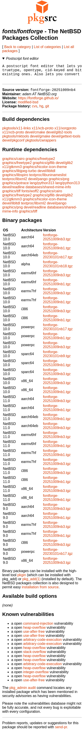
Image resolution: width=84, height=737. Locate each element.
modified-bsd (28, 106)
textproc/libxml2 (14, 183)
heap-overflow (34, 632)
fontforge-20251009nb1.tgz (57, 250)
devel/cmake (35, 136)
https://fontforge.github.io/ (38, 102)
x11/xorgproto (65, 132)
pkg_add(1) (31, 583)
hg (41, 110)
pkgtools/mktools (15, 140)
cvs (34, 110)
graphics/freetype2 (40, 163)
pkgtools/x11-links (16, 132)
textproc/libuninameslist (47, 179)
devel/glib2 (64, 167)
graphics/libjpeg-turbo (19, 175)
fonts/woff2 (30, 195)
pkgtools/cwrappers (40, 144)
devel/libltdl (46, 175)
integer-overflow (36, 676)
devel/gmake (40, 140)
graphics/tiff (11, 195)
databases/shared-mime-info (48, 191)
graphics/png (59, 183)
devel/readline (13, 191)
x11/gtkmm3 (12, 171)
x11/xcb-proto (43, 132)
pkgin (21, 579)
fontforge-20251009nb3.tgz (57, 241)
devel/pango (38, 183)
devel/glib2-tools (59, 136)
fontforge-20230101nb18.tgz (58, 268)
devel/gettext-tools (65, 140)
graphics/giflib (44, 167)
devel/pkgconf (13, 144)
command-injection (38, 628)
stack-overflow (34, 656)
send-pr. (61, 731)
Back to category (17, 47)
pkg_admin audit (22, 692)
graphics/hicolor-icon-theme (45, 171)
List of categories (47, 47)
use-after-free (34, 636)
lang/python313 (42, 187)
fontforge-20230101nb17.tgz (58, 259)
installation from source (40, 591)
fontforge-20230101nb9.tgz (57, 358)
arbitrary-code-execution (42, 644)
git (47, 110)
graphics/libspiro (15, 179)
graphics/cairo (13, 163)
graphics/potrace (15, 187)
